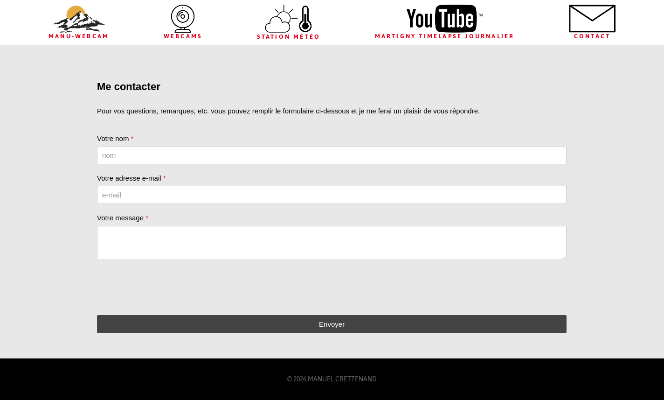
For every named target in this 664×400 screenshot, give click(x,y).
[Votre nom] (332, 155)
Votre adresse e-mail (131, 178)
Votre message (122, 218)
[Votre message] (332, 243)
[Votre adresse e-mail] (332, 195)
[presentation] (168, 287)
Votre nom (115, 138)
